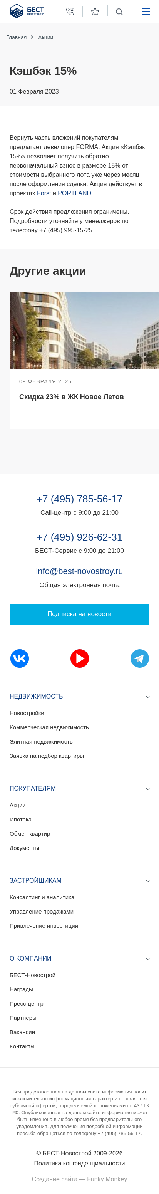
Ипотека (21, 819)
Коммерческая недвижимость (49, 727)
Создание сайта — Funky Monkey (79, 1179)
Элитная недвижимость (41, 741)
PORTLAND (74, 193)
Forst (44, 193)
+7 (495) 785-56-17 (79, 499)
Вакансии (22, 1032)
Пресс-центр (27, 1003)
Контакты (22, 1046)
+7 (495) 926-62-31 (79, 537)
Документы (24, 848)
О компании (31, 958)
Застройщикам (36, 880)
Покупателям (33, 788)
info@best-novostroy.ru (79, 571)
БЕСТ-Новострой (32, 975)
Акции (45, 37)
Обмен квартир (30, 833)
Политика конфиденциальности (79, 1163)
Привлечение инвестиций (44, 925)
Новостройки (27, 713)
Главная (16, 37)
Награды (21, 989)
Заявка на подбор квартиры (47, 755)
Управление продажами (42, 911)
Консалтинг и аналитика (42, 897)
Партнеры (23, 1017)
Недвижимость (36, 696)
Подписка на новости (79, 614)
